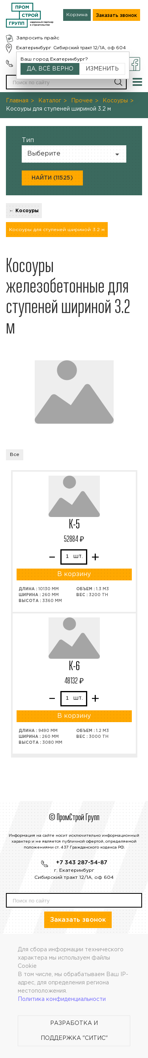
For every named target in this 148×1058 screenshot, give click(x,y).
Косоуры (115, 100)
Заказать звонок (116, 15)
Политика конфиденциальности (62, 999)
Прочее (82, 100)
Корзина (77, 15)
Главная (17, 100)
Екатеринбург (33, 48)
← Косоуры (24, 211)
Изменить (102, 69)
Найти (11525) (52, 178)
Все (14, 454)
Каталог (49, 100)
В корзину (74, 574)
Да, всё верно (50, 69)
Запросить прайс (37, 38)
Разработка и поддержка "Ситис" (74, 1031)
